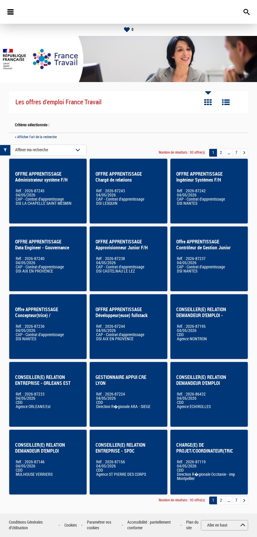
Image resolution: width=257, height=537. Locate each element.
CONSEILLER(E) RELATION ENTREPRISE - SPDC (120, 448)
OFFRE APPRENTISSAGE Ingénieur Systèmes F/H (199, 177)
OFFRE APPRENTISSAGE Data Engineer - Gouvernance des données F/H (42, 247)
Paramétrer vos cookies (99, 525)
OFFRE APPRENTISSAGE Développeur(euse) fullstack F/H (122, 315)
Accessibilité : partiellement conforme (149, 525)
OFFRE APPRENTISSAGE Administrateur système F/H (41, 177)
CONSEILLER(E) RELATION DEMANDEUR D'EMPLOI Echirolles (201, 383)
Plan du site (192, 525)
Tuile (208, 102)
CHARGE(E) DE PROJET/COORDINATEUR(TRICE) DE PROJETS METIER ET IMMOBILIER (206, 454)
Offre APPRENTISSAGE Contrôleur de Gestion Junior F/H (203, 247)
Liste (225, 102)
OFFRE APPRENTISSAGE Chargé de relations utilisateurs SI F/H (119, 180)
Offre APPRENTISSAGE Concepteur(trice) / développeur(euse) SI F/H (39, 315)
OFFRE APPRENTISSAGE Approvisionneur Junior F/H (122, 245)
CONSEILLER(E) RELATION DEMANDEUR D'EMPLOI (40, 448)
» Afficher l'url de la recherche (36, 137)
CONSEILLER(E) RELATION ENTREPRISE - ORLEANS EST (43, 380)
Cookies (70, 525)
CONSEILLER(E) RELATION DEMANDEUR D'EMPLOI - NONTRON (201, 315)
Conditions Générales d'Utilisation (26, 525)
